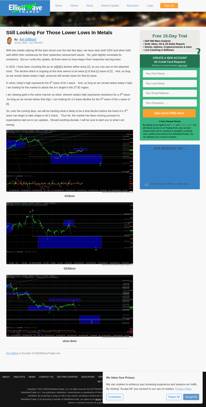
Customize (114, 396)
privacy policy (186, 125)
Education (88, 377)
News (32, 377)
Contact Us (46, 377)
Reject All (174, 396)
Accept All (191, 396)
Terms (102, 377)
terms (173, 125)
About (6, 377)
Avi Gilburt (12, 353)
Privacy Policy (183, 388)
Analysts (19, 377)
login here (182, 65)
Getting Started (67, 377)
